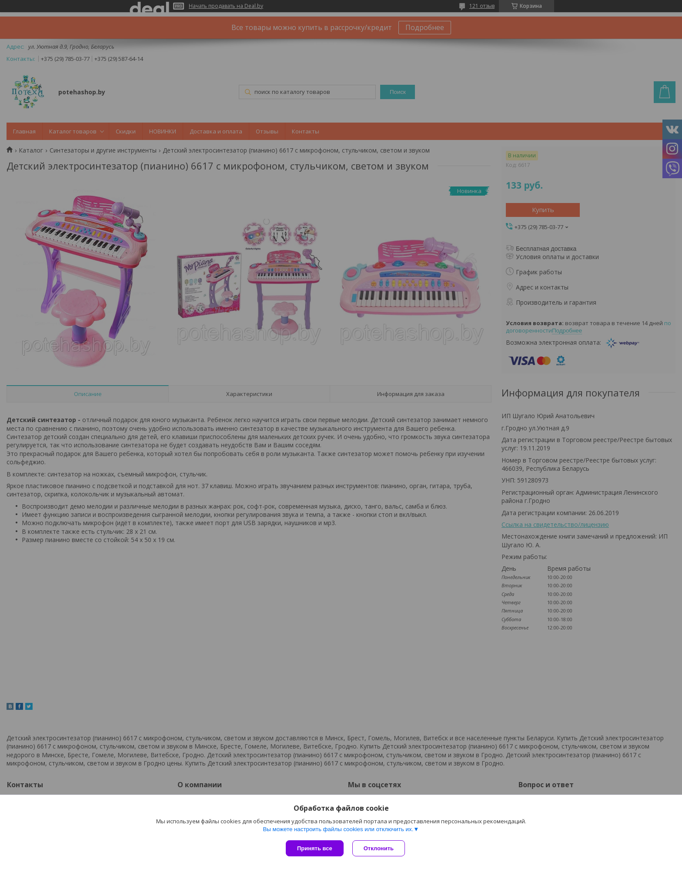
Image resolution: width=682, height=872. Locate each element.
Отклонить (379, 848)
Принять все (314, 848)
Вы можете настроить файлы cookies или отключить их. (338, 829)
